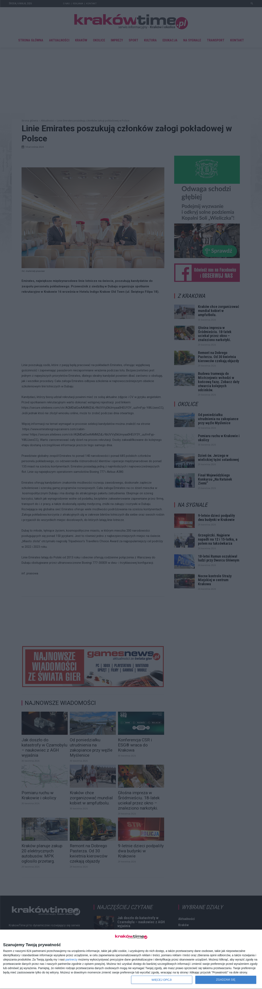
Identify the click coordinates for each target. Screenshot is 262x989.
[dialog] (131, 959)
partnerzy (71, 959)
